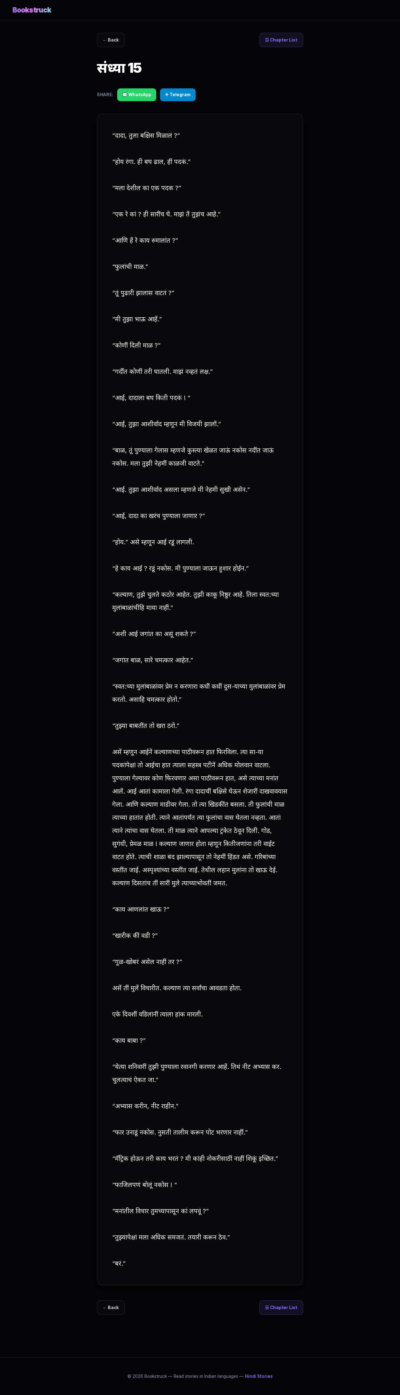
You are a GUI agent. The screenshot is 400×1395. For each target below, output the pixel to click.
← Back (111, 39)
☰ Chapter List (281, 39)
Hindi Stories (259, 1376)
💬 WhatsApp (136, 94)
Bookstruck (31, 10)
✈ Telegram (178, 94)
